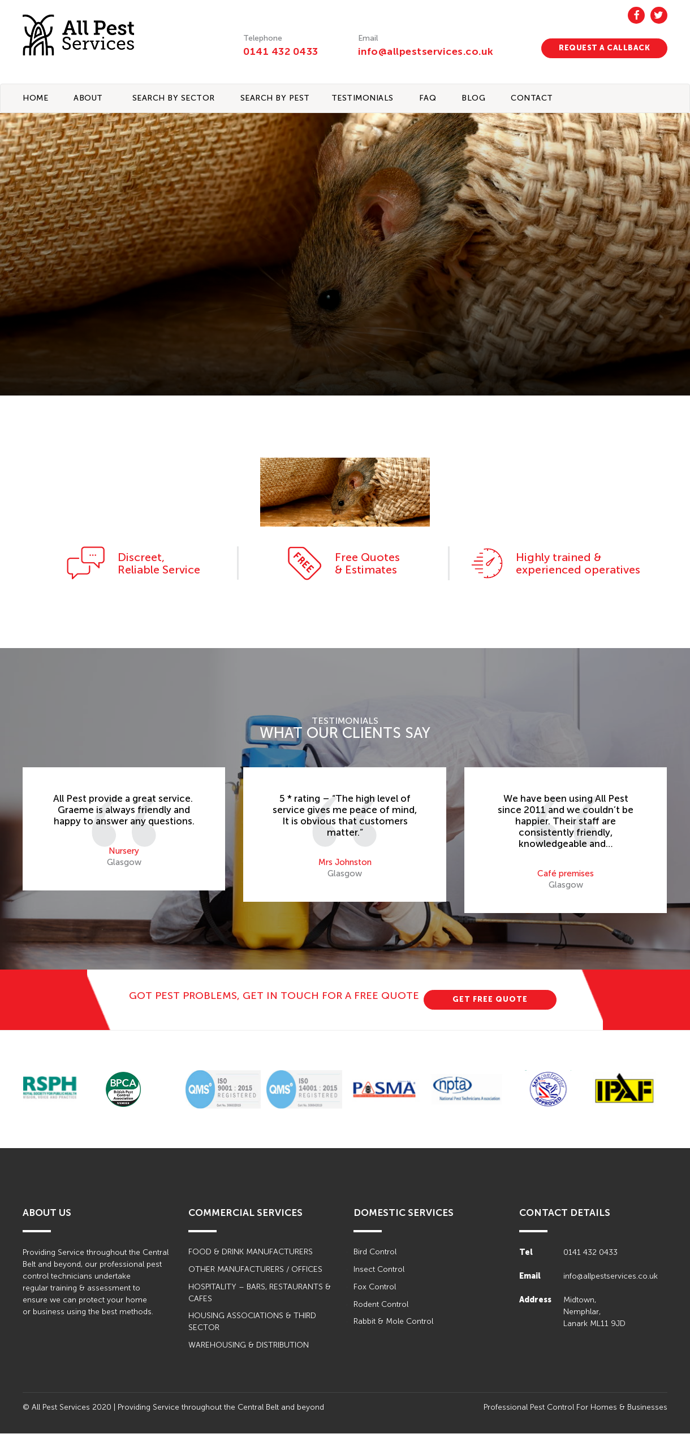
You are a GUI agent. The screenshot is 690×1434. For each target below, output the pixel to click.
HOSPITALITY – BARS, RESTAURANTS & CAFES (259, 1293)
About (88, 98)
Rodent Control (380, 1305)
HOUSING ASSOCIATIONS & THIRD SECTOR (252, 1322)
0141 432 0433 (280, 51)
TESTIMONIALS (362, 98)
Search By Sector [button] (173, 98)
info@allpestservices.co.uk (426, 51)
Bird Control (374, 1252)
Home (35, 98)
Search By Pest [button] (275, 98)
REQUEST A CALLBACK (604, 48)
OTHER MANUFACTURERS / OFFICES (255, 1270)
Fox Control (374, 1287)
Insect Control (378, 1270)
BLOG (473, 98)
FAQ (428, 98)
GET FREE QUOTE (490, 999)
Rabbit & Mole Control (393, 1322)
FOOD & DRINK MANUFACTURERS (250, 1252)
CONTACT (532, 98)
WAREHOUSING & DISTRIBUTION (248, 1346)
